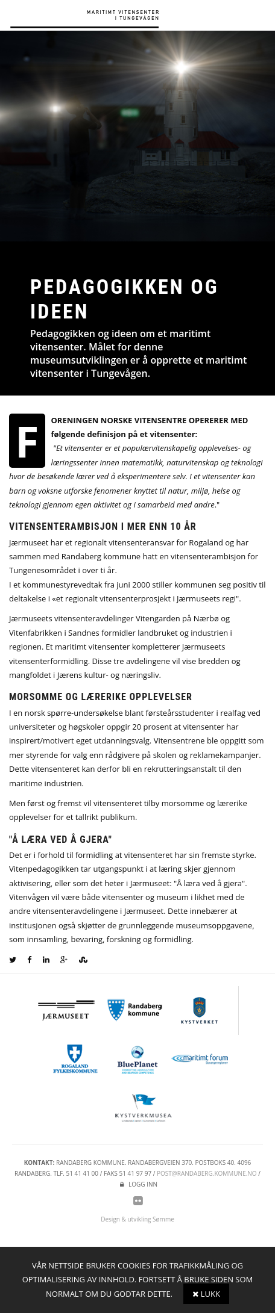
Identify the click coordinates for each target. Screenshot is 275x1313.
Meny (263, 16)
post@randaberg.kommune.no (207, 1173)
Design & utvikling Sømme (137, 1219)
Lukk (206, 1293)
